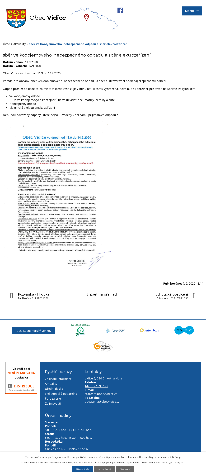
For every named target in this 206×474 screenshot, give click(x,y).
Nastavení (125, 469)
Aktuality (19, 44)
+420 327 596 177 (96, 386)
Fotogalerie (53, 398)
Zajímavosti (53, 403)
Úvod (6, 44)
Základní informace (58, 379)
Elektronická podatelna (61, 394)
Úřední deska (54, 389)
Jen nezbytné (104, 469)
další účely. (175, 457)
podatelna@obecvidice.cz (102, 401)
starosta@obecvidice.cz (101, 394)
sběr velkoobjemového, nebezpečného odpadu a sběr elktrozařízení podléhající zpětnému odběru (98, 81)
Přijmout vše (82, 469)
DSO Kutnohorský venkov (33, 331)
